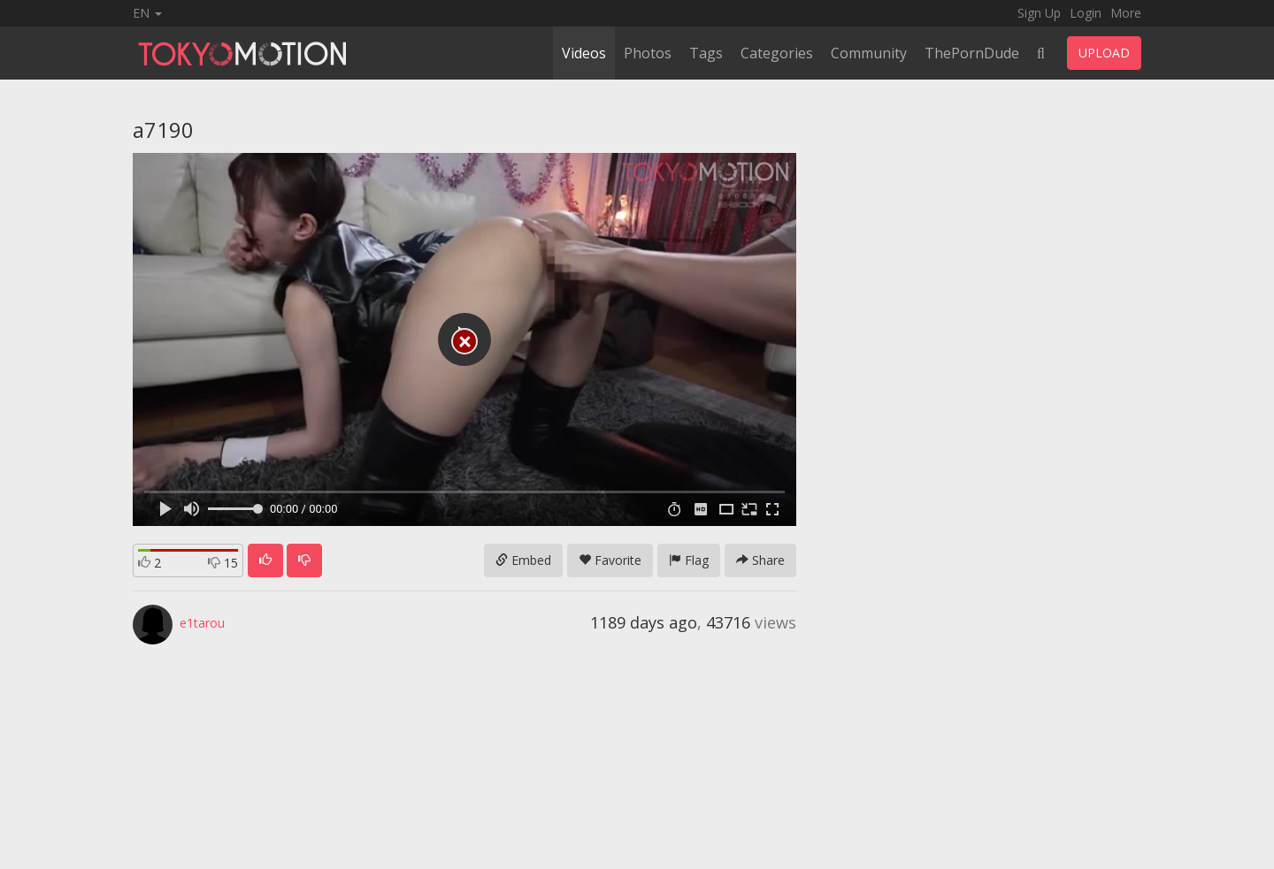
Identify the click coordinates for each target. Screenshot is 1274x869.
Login (1085, 12)
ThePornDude (972, 53)
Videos (584, 53)
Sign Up (1039, 12)
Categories (777, 53)
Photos (648, 53)
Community (869, 53)
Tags (706, 53)
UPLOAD (1104, 52)
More (1125, 12)
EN (147, 12)
